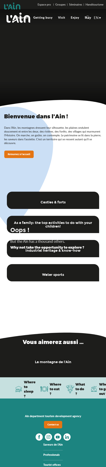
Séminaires (75, 4)
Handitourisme (94, 4)
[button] (88, 18)
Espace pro (45, 4)
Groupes (60, 4)
